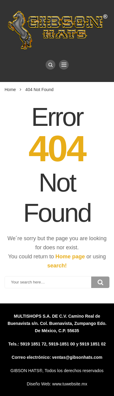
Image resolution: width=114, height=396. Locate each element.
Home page (70, 257)
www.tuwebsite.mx (69, 383)
